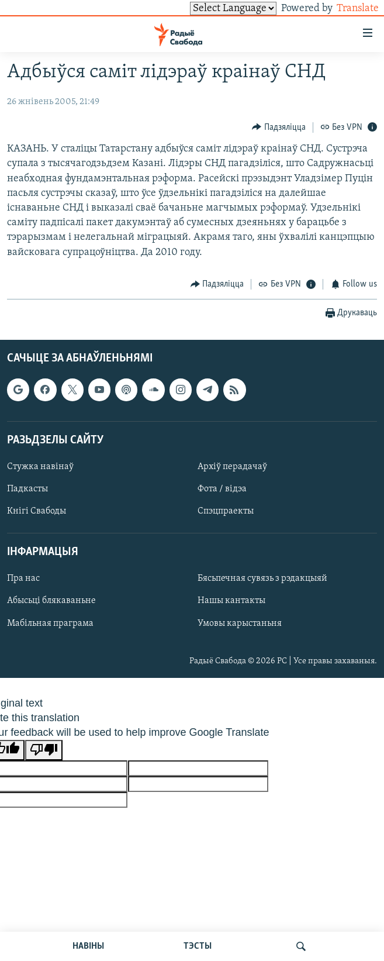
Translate (347, 8)
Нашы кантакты (231, 600)
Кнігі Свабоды (36, 511)
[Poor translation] (44, 750)
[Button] (279, 127)
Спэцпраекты (226, 511)
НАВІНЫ (88, 946)
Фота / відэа (222, 489)
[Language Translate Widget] (213, 8)
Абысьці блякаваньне (51, 600)
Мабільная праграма (50, 623)
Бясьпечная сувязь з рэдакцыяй (262, 578)
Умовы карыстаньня (240, 623)
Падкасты (27, 489)
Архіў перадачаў (232, 466)
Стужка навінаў (40, 466)
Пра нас (23, 578)
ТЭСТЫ (198, 946)
